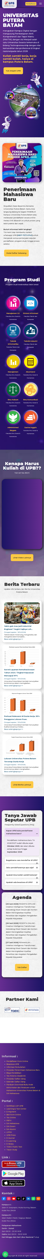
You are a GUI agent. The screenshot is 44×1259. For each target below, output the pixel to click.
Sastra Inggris (30, 433)
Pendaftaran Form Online (17, 1067)
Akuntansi (30, 377)
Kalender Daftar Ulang (15, 1087)
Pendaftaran (31, 4)
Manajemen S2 (13, 319)
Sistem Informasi (30, 319)
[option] (12, 1010)
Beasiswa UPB (12, 1070)
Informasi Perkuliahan (15, 1072)
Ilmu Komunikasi (30, 405)
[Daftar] (30, 3)
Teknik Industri (30, 347)
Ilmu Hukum (13, 405)
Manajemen (13, 377)
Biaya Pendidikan (13, 1078)
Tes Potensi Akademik (16, 1081)
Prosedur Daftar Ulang (15, 1084)
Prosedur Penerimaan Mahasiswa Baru (23, 1075)
